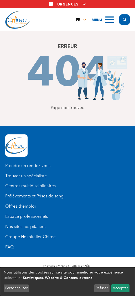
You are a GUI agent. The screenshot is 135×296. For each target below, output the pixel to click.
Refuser (102, 288)
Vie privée (81, 266)
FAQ (9, 246)
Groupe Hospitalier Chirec (30, 236)
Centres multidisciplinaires (30, 185)
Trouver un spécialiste (26, 175)
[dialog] (67, 281)
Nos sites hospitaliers (25, 226)
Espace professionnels (26, 216)
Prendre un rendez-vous (27, 165)
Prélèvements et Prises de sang (34, 195)
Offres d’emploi (20, 206)
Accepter (120, 288)
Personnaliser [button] (16, 288)
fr (78, 20)
